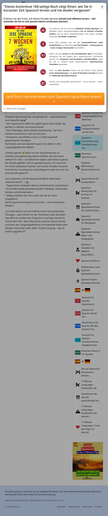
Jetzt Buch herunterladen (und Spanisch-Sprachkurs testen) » (54, 99)
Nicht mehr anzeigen (15, 108)
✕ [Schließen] (102, 6)
